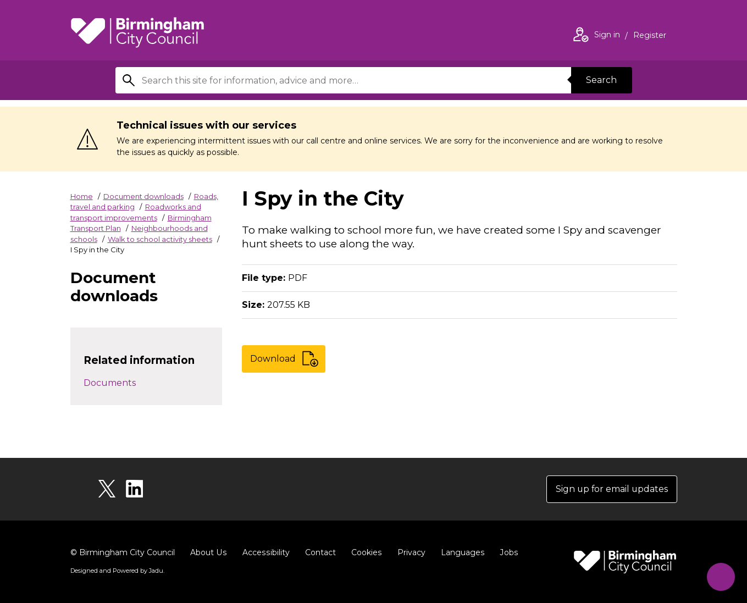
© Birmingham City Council (122, 552)
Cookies (364, 552)
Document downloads (143, 196)
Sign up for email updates (611, 489)
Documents (110, 383)
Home (81, 196)
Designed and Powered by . (117, 570)
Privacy (409, 552)
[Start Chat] (720, 576)
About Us (208, 552)
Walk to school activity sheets (160, 239)
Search (601, 80)
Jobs (505, 552)
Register (649, 36)
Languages (460, 552)
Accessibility (264, 552)
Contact (318, 552)
